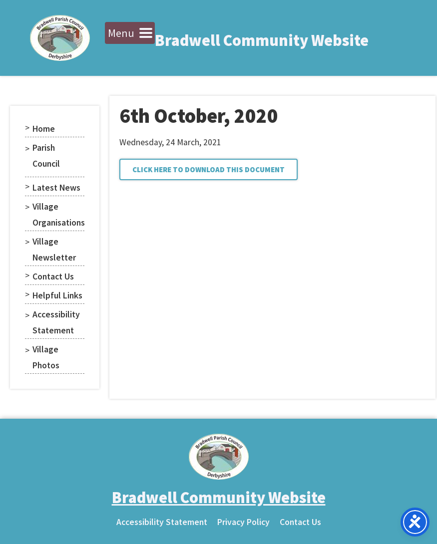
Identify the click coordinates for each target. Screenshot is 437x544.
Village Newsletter (54, 249)
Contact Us (53, 276)
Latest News (56, 187)
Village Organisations (58, 214)
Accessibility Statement (56, 322)
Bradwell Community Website (262, 40)
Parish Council (46, 155)
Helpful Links (57, 295)
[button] (208, 169)
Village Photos (45, 357)
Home (43, 128)
